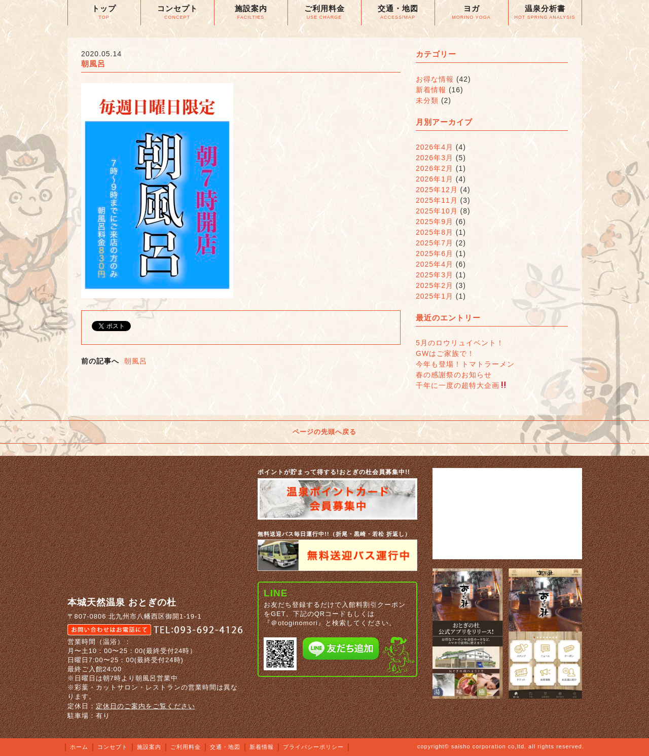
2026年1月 (434, 179)
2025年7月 (434, 243)
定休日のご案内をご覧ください (145, 706)
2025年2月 (434, 285)
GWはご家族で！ (445, 353)
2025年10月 (437, 211)
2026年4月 (434, 147)
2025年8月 (434, 232)
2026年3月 (434, 158)
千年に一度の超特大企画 (461, 385)
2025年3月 (434, 275)
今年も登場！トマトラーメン (465, 364)
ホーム (79, 747)
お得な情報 (435, 79)
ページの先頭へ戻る (324, 432)
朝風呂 (135, 361)
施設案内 (149, 747)
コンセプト (112, 747)
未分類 (427, 100)
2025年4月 (434, 264)
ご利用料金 (185, 747)
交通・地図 (225, 747)
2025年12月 (437, 190)
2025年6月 (434, 253)
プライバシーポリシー (313, 747)
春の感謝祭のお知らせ (454, 375)
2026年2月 (434, 168)
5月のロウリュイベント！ (460, 343)
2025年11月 (437, 200)
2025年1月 (434, 296)
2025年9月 (434, 222)
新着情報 (431, 90)
